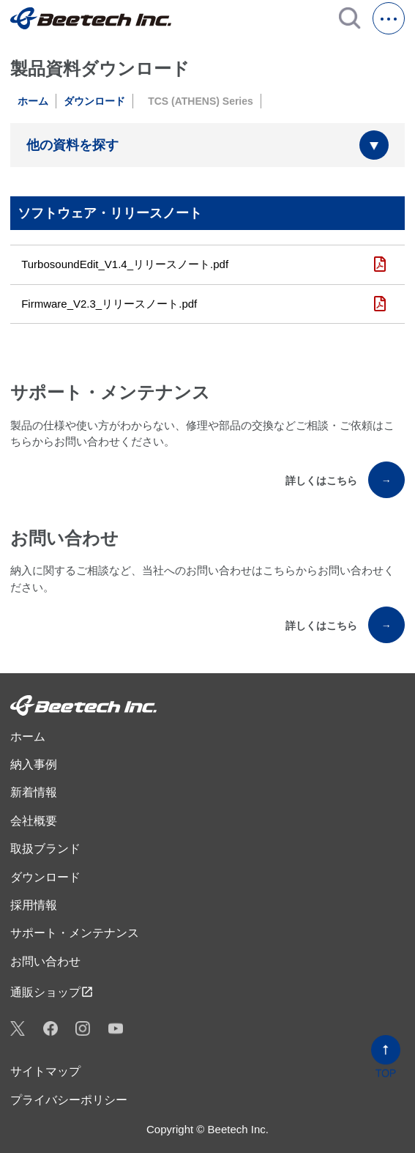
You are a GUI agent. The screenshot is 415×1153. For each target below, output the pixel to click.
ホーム (33, 101)
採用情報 (33, 905)
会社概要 (33, 821)
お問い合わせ (45, 961)
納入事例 (33, 764)
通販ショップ (52, 991)
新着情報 (33, 792)
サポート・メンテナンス (74, 933)
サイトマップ (45, 1071)
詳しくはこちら (345, 479)
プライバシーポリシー (68, 1100)
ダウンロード (94, 101)
